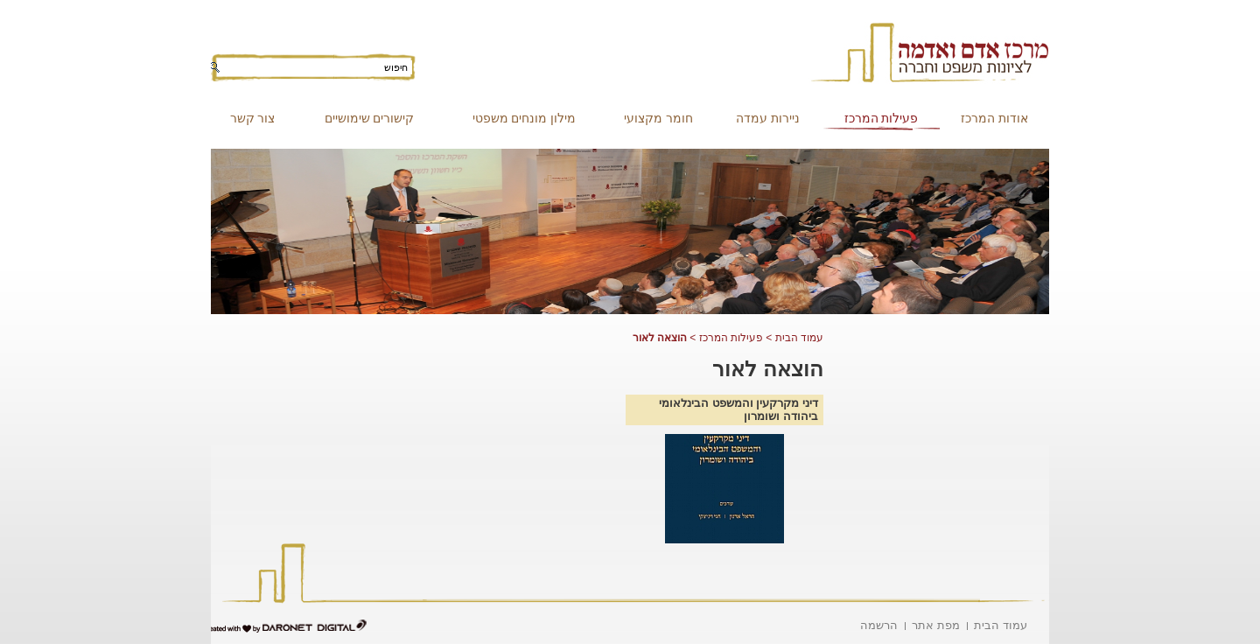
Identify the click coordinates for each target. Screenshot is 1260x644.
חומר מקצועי (658, 118)
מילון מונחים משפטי (524, 118)
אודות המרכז (994, 118)
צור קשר (253, 118)
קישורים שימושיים (370, 118)
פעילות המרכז (881, 118)
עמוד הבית (799, 338)
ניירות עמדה (768, 118)
